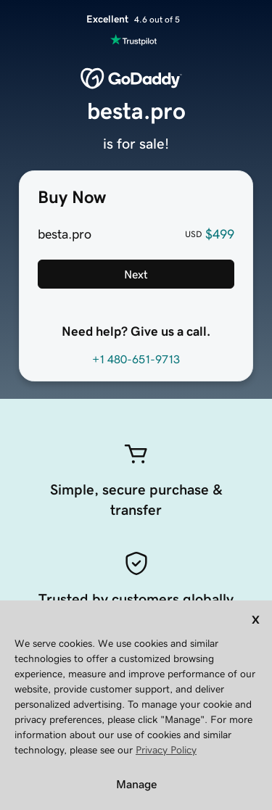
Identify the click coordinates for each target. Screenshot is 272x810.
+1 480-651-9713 (136, 359)
